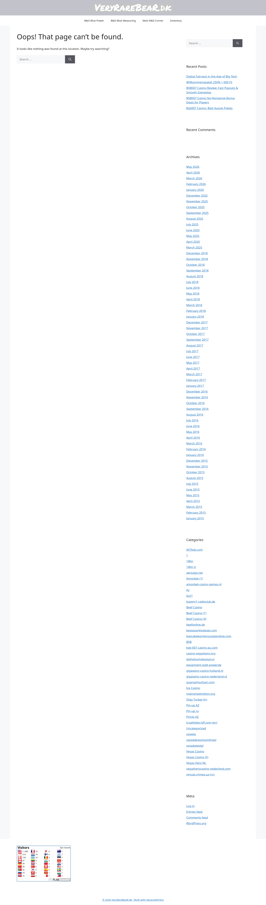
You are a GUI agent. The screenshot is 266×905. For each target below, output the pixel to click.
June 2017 (193, 357)
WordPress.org (196, 823)
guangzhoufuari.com (200, 682)
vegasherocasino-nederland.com (208, 769)
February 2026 (196, 184)
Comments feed (197, 817)
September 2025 (197, 213)
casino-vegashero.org (200, 653)
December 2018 (197, 253)
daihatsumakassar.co (200, 659)
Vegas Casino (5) (197, 757)
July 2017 (192, 351)
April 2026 (193, 172)
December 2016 (197, 391)
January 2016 (195, 455)
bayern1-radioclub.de (200, 601)
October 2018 (195, 265)
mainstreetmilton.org (200, 694)
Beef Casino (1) (196, 613)
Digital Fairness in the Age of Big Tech (211, 76)
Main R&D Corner (152, 20)
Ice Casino (193, 688)
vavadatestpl (194, 746)
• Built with (124, 899)
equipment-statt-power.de (203, 665)
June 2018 (193, 288)
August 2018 (194, 276)
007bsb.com (194, 550)
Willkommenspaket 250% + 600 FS (209, 82)
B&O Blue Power (94, 20)
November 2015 (197, 466)
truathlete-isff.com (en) (201, 722)
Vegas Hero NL (196, 763)
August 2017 (194, 345)
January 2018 (195, 317)
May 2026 (192, 167)
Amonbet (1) (194, 578)
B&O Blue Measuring (123, 20)
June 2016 (193, 426)
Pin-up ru (192, 711)
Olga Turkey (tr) (196, 699)
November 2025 (197, 201)
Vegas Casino (195, 751)
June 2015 (193, 489)
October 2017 (195, 334)
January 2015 (195, 518)
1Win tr (191, 567)
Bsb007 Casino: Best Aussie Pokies (209, 108)
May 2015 (192, 495)
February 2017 (196, 380)
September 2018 (197, 270)
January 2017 (195, 386)
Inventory (176, 20)
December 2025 (197, 195)
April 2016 (193, 438)
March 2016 (194, 443)
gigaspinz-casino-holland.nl (204, 671)
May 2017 (192, 363)
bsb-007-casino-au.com (202, 648)
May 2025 (192, 236)
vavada (191, 734)
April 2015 (193, 501)
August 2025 (194, 219)
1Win (189, 561)
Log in (190, 806)
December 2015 (197, 461)
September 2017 (197, 340)
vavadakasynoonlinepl (201, 740)
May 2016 (192, 432)
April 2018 (193, 299)
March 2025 (194, 247)
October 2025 (195, 207)
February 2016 (196, 449)
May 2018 (192, 293)
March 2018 (194, 305)
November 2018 (197, 259)
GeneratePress (155, 899)
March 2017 (194, 374)
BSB (189, 642)
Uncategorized (196, 728)
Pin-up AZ (192, 705)
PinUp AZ (192, 717)
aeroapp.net (194, 573)
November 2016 (197, 397)
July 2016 (192, 420)
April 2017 (193, 368)
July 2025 (192, 224)
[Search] (70, 59)
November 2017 (197, 328)
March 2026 (194, 178)
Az (187, 590)
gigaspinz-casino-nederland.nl (206, 676)
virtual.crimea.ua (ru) (200, 774)
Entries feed (194, 812)
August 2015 (194, 478)
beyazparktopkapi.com (201, 630)
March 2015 (194, 507)
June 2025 (193, 230)
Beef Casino (194, 607)
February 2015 (196, 512)
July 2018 (192, 282)
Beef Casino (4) (196, 619)
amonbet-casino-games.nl (203, 584)
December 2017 (197, 322)
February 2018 (196, 311)
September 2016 (197, 409)
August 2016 (194, 414)
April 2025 (193, 242)
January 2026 (195, 190)
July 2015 (192, 484)
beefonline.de (195, 624)
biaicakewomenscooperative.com (208, 636)
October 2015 (195, 472)
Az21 (189, 596)
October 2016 (195, 403)
